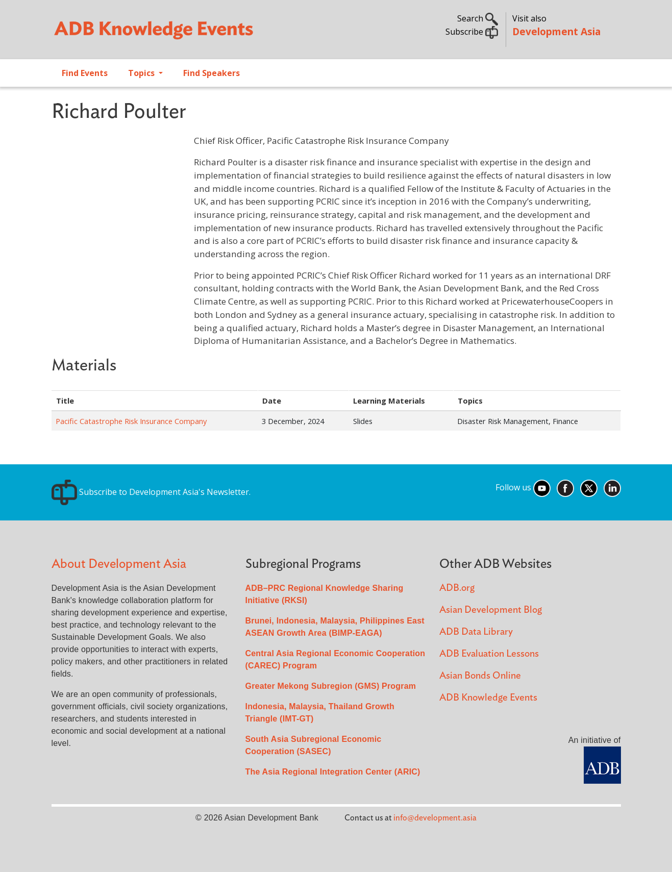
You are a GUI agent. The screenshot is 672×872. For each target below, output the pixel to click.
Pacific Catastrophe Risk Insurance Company (131, 421)
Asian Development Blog (490, 610)
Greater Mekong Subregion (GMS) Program (330, 686)
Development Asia (556, 31)
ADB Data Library (476, 632)
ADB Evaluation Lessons (489, 654)
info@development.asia (435, 818)
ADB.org (457, 588)
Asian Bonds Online (480, 676)
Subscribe (471, 31)
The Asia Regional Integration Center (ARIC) (332, 771)
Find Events (85, 73)
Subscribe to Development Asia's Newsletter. (151, 491)
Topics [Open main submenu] (142, 73)
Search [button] (477, 18)
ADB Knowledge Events (488, 698)
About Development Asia (119, 564)
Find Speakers (211, 73)
